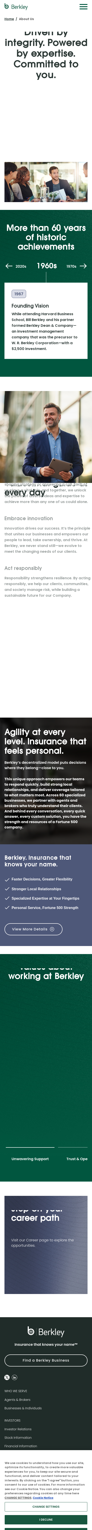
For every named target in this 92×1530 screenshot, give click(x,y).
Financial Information (20, 1446)
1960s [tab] (46, 266)
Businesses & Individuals (23, 1408)
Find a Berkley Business (46, 1360)
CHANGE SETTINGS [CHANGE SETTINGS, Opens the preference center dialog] (45, 1514)
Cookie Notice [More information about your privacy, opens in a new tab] (43, 1505)
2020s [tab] (21, 266)
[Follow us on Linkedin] (14, 1377)
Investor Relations (17, 1429)
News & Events (15, 1454)
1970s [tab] (71, 266)
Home (9, 19)
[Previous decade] (8, 266)
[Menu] (83, 6)
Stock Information (18, 1437)
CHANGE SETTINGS (18, 1505)
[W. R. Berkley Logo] (16, 6)
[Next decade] (83, 266)
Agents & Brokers (17, 1399)
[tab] (30, 1156)
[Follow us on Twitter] (7, 1377)
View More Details (30, 929)
